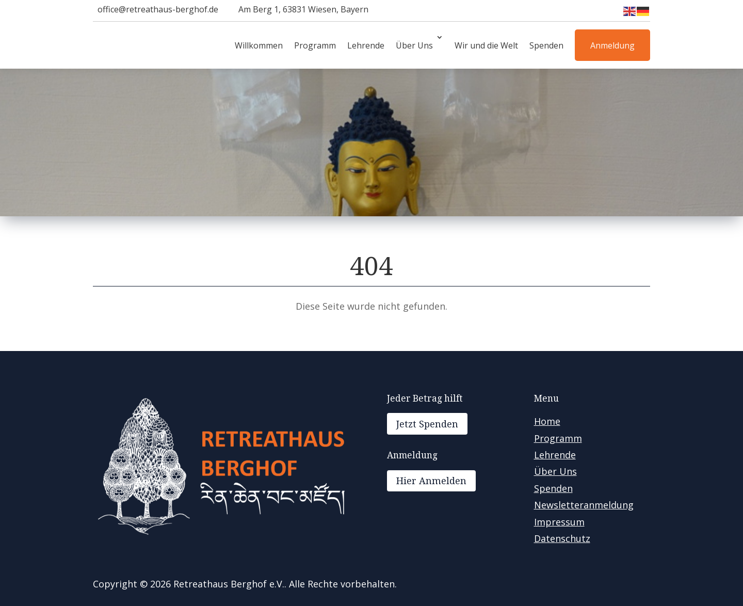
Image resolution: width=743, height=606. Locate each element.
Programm (315, 45)
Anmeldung (612, 45)
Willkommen (259, 45)
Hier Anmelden (431, 480)
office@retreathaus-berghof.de (158, 9)
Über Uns (414, 45)
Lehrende (365, 45)
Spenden (546, 45)
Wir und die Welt (486, 45)
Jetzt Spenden (427, 424)
